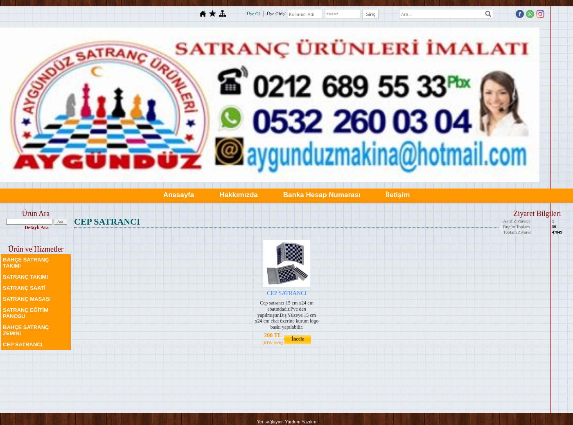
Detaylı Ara (37, 227)
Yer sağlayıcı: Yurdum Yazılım (286, 421)
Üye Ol (253, 13)
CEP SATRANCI (22, 344)
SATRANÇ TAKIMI (25, 277)
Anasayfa (178, 195)
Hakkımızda (238, 195)
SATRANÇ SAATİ (24, 288)
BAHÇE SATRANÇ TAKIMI (26, 263)
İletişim (398, 195)
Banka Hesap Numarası (322, 195)
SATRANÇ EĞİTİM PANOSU (25, 313)
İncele (297, 339)
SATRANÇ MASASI (27, 299)
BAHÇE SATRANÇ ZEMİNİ (26, 330)
